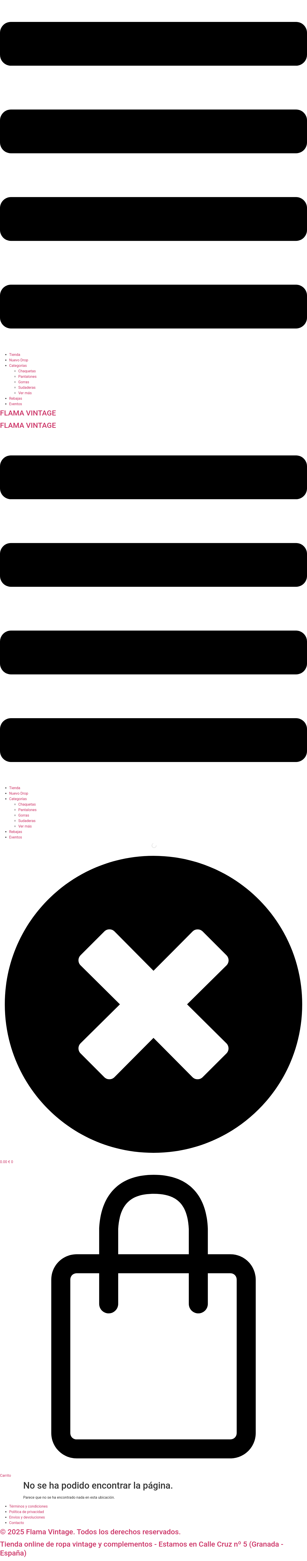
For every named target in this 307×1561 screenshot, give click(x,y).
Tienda (14, 354)
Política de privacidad (26, 1512)
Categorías (18, 365)
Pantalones (27, 376)
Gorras (23, 382)
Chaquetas (27, 371)
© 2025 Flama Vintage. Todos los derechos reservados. (90, 1531)
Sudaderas (27, 387)
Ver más (25, 393)
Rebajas (15, 398)
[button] (153, 176)
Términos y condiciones (28, 1506)
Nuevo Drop (18, 360)
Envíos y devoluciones (27, 1517)
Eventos (15, 404)
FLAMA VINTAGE (28, 413)
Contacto (16, 1523)
